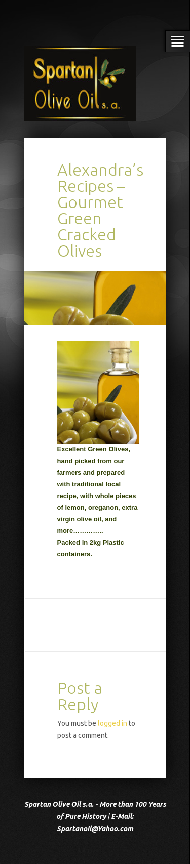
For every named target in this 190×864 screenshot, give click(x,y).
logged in (112, 723)
